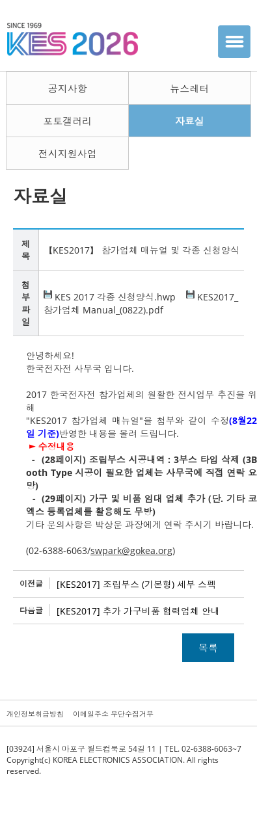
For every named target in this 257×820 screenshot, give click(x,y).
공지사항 (67, 88)
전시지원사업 (67, 153)
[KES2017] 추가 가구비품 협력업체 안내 (138, 611)
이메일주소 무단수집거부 (113, 714)
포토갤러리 (67, 120)
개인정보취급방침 (35, 714)
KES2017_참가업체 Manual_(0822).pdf (141, 303)
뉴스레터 (189, 88)
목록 (208, 647)
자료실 (189, 120)
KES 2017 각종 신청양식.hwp (110, 297)
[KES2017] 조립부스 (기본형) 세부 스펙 (136, 584)
